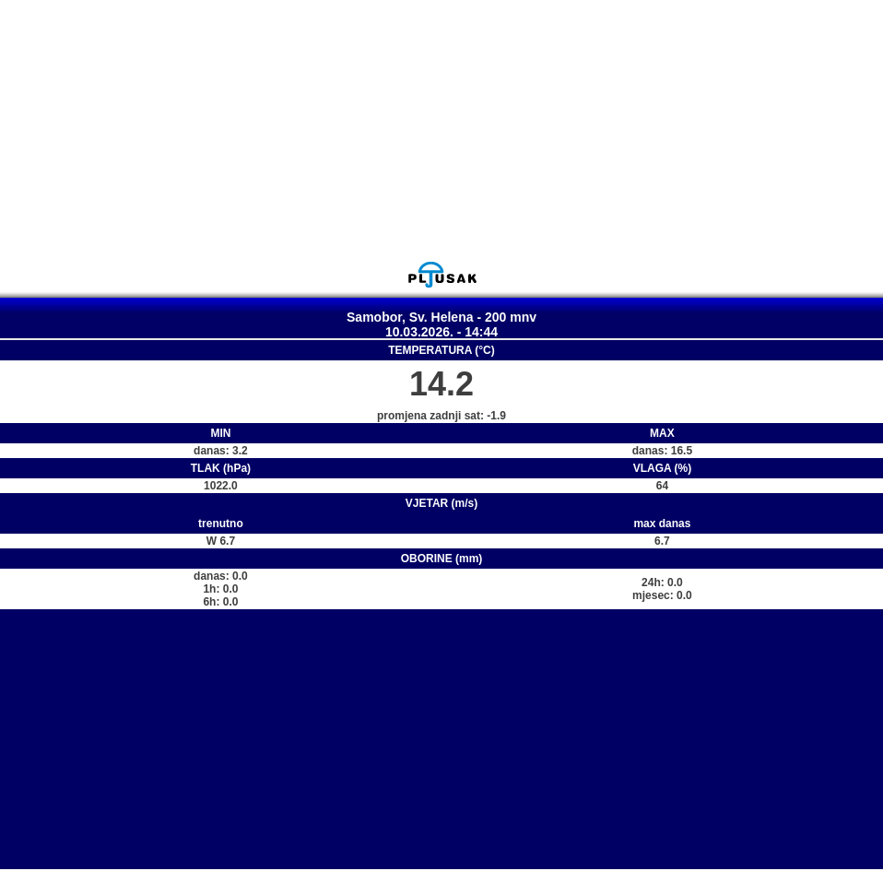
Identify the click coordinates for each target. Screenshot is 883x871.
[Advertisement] (441, 130)
